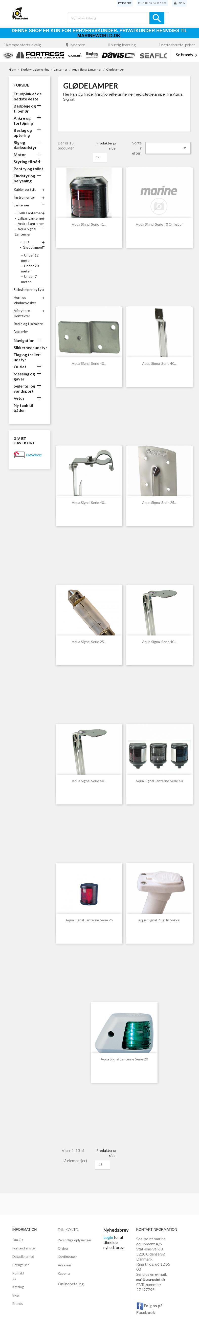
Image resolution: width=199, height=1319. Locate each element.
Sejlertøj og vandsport (24, 388)
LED (26, 242)
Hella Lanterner (30, 213)
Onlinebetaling (71, 1283)
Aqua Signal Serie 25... (159, 502)
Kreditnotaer (67, 1257)
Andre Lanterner (31, 223)
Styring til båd (27, 161)
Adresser (64, 1265)
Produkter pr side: (106, 145)
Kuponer (64, 1273)
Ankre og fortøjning (23, 120)
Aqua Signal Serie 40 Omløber (159, 224)
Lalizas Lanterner (31, 218)
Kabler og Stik (25, 189)
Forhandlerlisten (24, 1248)
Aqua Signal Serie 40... (89, 363)
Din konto (68, 1229)
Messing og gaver (24, 376)
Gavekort (34, 455)
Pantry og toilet (28, 168)
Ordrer (63, 1248)
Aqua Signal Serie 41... (89, 224)
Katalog (18, 1287)
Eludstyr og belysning (24, 178)
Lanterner (21, 205)
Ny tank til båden (23, 408)
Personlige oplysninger (74, 1240)
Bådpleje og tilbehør (25, 108)
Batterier (21, 331)
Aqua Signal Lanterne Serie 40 (159, 781)
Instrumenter (24, 197)
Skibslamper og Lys (28, 289)
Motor (20, 154)
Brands (17, 1304)
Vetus (19, 398)
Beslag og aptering (23, 133)
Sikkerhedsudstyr (29, 347)
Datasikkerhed (23, 1256)
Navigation (24, 340)
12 (98, 157)
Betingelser (20, 1265)
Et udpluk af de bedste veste (28, 96)
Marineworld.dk (98, 35)
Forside (21, 85)
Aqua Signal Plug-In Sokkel (159, 920)
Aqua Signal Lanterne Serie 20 (124, 1059)
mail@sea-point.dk (150, 1279)
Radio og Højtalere (28, 324)
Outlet (20, 366)
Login (108, 1237)
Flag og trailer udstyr (27, 357)
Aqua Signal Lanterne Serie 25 (89, 920)
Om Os (17, 1240)
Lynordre (124, 3)
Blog (15, 1295)
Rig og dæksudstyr (25, 145)
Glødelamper (33, 247)
